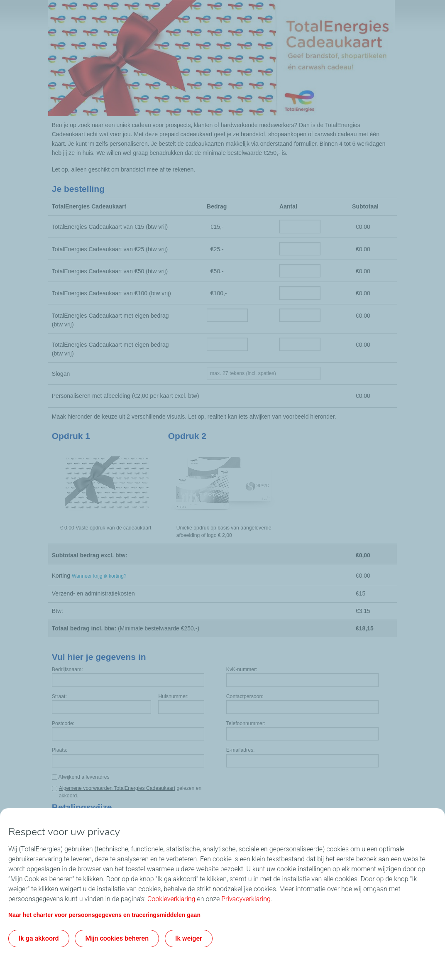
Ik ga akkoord (39, 938)
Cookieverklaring (171, 899)
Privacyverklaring (246, 899)
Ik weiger (188, 938)
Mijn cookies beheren (117, 938)
